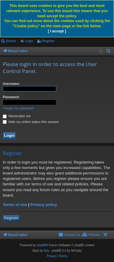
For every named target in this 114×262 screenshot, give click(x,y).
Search (10, 41)
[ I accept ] (57, 31)
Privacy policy (43, 204)
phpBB (41, 245)
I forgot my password (18, 108)
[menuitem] (108, 51)
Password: (11, 97)
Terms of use (15, 204)
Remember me (17, 116)
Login (29, 41)
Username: (11, 83)
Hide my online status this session (31, 122)
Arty (46, 250)
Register (48, 41)
